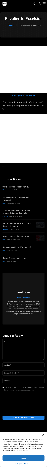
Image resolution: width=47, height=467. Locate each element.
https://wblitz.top (23, 297)
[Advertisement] (23, 69)
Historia (5, 216)
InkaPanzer (23, 292)
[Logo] (5, 4)
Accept (23, 458)
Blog (4, 190)
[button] (43, 435)
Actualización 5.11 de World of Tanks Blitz (16, 199)
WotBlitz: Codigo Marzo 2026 (16, 186)
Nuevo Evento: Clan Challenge (16, 236)
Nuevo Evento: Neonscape (14, 258)
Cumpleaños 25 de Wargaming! (17, 247)
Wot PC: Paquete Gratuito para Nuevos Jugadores (17, 225)
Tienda (11, 25)
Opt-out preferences (21, 463)
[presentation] (13, 404)
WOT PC (5, 229)
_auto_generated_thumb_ (23, 95)
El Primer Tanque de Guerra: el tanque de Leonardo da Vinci (16, 212)
